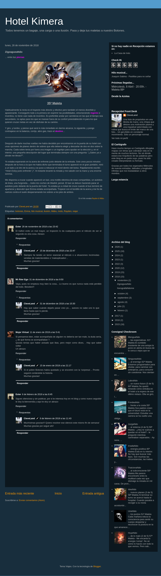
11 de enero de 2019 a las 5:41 (45, 332)
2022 (117, 264)
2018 (117, 276)
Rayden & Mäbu (98, 198)
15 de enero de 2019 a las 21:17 (55, 365)
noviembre (123, 280)
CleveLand (29, 250)
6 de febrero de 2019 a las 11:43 (55, 418)
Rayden (67, 211)
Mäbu (54, 211)
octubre (121, 293)
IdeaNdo (132, 489)
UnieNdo (132, 511)
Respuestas (25, 245)
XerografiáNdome (125, 288)
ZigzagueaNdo (124, 284)
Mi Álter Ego (22, 279)
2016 (117, 320)
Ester (18, 226)
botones (19, 211)
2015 (117, 324)
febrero (121, 310)
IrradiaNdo (133, 446)
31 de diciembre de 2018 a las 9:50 (46, 279)
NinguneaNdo (134, 359)
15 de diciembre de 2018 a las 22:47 (57, 250)
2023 (117, 259)
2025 (117, 251)
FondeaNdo (133, 402)
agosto (121, 302)
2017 (117, 316)
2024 (117, 255)
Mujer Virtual (22, 332)
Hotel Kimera (34, 21)
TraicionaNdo (134, 467)
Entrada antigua (93, 493)
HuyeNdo (132, 533)
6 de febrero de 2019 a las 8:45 (37, 394)
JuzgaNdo (133, 424)
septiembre (123, 297)
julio (120, 306)
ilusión (47, 211)
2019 (117, 272)
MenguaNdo (134, 337)
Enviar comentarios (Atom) (32, 500)
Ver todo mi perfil (120, 138)
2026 (117, 247)
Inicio (58, 493)
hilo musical (37, 211)
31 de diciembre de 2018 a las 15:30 (57, 303)
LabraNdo (133, 380)
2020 (117, 268)
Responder (21, 238)
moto (60, 211)
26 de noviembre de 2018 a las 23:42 (40, 226)
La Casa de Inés (122, 53)
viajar (75, 211)
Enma (27, 211)
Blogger (97, 566)
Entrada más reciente (19, 493)
